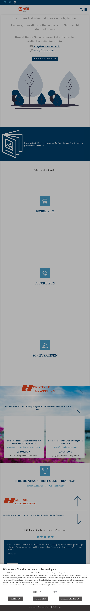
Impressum (32, 607)
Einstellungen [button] (56, 607)
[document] (45, 578)
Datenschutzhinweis (44, 607)
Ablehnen (15, 599)
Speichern (41, 599)
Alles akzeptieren (70, 599)
